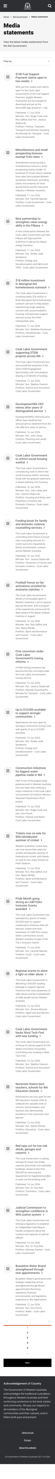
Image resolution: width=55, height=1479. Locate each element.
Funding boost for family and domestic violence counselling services (31, 524)
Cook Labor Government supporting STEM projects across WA (31, 353)
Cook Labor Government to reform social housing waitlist (31, 459)
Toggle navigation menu (5, 6)
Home (6, 16)
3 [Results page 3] (27, 1338)
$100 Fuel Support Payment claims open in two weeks (31, 78)
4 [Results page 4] (27, 1343)
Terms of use (27, 1432)
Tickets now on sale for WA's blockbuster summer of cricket (31, 837)
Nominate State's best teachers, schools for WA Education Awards (32, 1087)
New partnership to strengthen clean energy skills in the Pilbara (31, 222)
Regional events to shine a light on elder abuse (32, 972)
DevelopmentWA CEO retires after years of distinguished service (30, 407)
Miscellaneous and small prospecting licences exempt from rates (32, 153)
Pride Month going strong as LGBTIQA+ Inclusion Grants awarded (29, 904)
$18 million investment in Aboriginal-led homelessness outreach (31, 284)
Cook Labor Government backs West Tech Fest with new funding (31, 1032)
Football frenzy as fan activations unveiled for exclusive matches (31, 586)
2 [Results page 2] (27, 1332)
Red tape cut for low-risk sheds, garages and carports (31, 1149)
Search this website (49, 6)
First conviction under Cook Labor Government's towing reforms (30, 657)
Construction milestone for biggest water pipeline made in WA (31, 771)
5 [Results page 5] (27, 1348)
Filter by (8, 61)
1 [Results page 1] (27, 1327)
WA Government (20, 16)
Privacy (27, 1440)
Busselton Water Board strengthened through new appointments (31, 1269)
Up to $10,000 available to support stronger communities (31, 713)
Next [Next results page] (27, 1362)
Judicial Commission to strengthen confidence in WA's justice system (32, 1211)
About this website (27, 1447)
